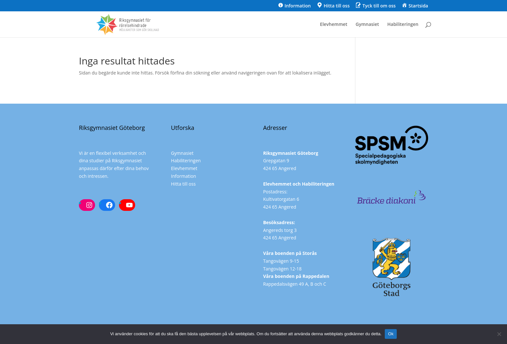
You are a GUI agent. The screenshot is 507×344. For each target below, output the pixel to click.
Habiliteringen (402, 24)
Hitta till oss (183, 184)
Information (183, 176)
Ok (391, 333)
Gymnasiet (367, 24)
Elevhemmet (334, 24)
